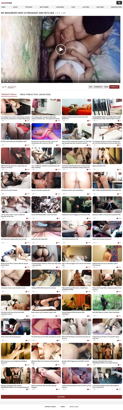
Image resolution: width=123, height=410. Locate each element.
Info (90, 87)
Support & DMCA (50, 406)
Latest (15, 7)
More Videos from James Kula (35, 94)
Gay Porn (86, 7)
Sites (73, 7)
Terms (62, 406)
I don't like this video (5, 87)
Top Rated (28, 7)
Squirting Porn (116, 7)
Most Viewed (44, 7)
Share (106, 87)
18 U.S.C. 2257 (74, 406)
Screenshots (98, 87)
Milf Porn (100, 7)
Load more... (61, 397)
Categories (60, 7)
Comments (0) (114, 87)
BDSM (6, 3)
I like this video (3, 87)
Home (3, 7)
